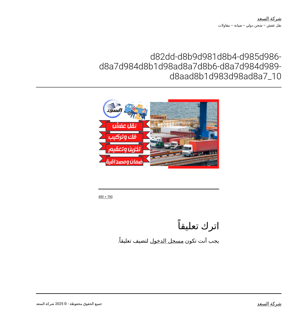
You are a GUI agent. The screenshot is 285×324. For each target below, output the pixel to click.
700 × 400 (89, 196)
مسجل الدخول (150, 241)
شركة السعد (253, 18)
